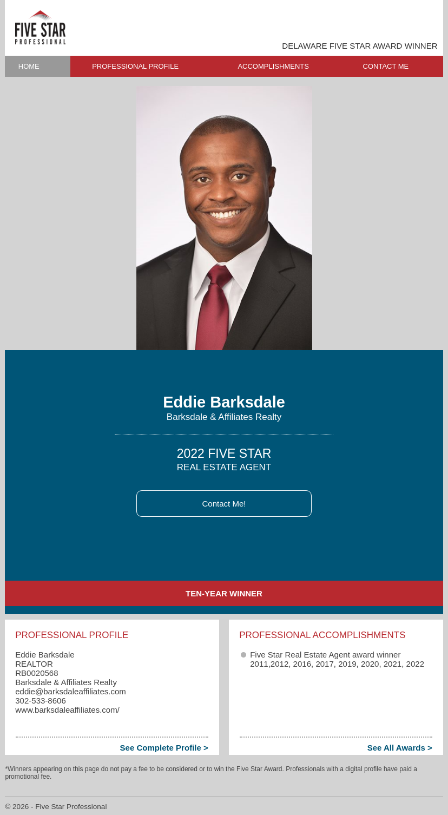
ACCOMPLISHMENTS (273, 66)
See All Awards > (399, 747)
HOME (28, 66)
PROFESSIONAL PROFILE (135, 66)
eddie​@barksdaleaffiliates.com (70, 691)
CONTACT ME (386, 66)
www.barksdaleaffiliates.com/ (67, 709)
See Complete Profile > (164, 747)
